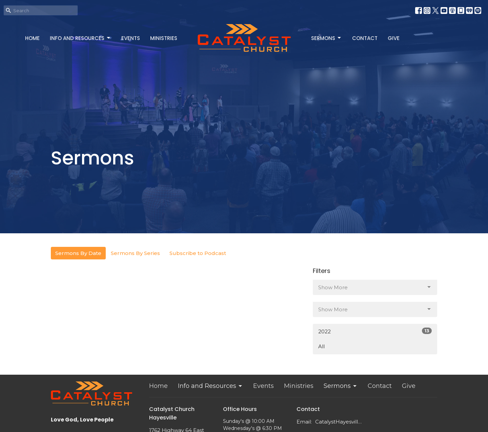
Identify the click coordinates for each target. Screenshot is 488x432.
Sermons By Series (135, 253)
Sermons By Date (78, 253)
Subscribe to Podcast (197, 253)
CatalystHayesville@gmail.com (339, 421)
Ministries (163, 38)
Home (32, 38)
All (321, 346)
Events (130, 38)
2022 (375, 331)
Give (394, 38)
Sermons (326, 38)
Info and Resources (80, 38)
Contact (365, 38)
